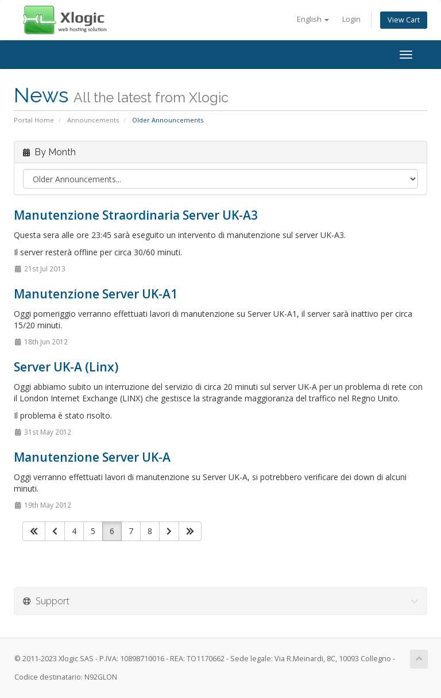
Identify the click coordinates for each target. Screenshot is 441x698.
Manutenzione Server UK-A (92, 457)
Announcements (93, 120)
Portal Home (34, 120)
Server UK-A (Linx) (66, 367)
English (313, 19)
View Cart (404, 20)
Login (351, 19)
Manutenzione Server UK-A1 (95, 294)
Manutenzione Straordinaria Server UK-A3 (136, 215)
